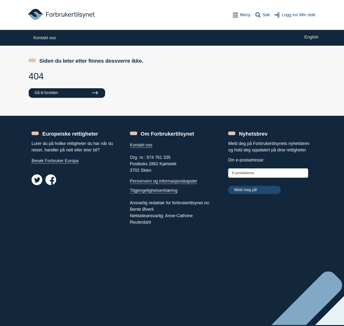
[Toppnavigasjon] (241, 15)
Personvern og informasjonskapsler (163, 181)
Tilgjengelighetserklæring (153, 190)
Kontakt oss (141, 145)
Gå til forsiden (46, 93)
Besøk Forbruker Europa (55, 160)
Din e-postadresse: (246, 160)
